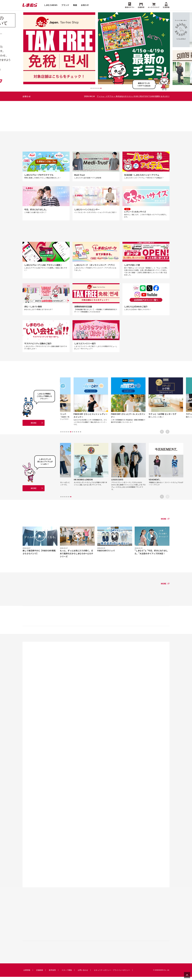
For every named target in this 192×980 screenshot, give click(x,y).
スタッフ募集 (67, 973)
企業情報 (26, 973)
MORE (33, 424)
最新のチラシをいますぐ (144, 84)
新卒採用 (52, 973)
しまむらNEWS (50, 5)
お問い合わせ (83, 973)
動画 (75, 5)
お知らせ (85, 5)
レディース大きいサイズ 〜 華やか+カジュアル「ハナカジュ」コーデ (62, 96)
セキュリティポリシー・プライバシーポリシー (112, 973)
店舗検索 (39, 973)
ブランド (65, 5)
